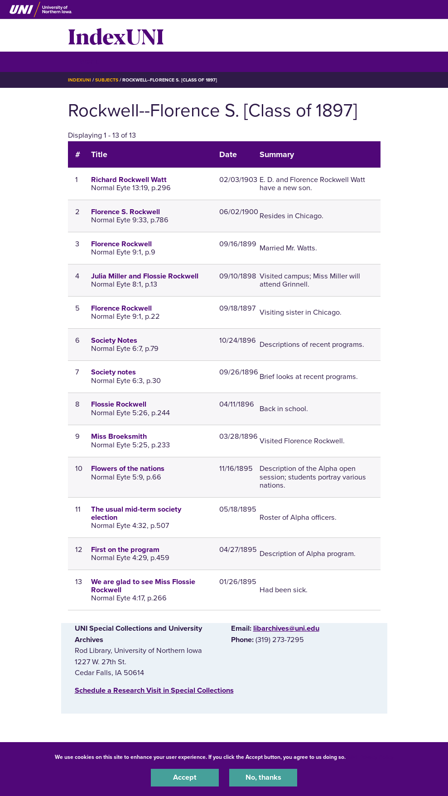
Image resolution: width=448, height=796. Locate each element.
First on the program (125, 549)
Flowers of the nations (127, 468)
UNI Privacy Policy (371, 757)
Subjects (106, 80)
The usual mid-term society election (136, 513)
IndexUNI (116, 35)
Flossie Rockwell (118, 404)
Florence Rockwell (121, 244)
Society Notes (114, 340)
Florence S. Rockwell (125, 211)
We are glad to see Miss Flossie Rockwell (143, 586)
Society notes (113, 372)
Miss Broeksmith (119, 436)
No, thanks (263, 777)
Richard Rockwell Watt (129, 179)
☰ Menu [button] (84, 61)
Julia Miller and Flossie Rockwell (144, 276)
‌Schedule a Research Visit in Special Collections (154, 690)
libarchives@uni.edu (286, 628)
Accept (185, 777)
